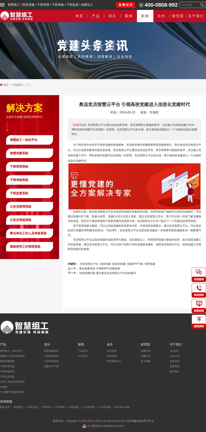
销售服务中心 (114, 361)
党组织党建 (119, 263)
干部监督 (72, 4)
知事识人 (87, 4)
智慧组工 (14, 4)
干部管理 (43, 4)
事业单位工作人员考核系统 (28, 233)
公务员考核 (105, 407)
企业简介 (175, 350)
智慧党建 (28, 4)
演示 (112, 16)
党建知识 (146, 356)
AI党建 (3, 386)
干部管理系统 (19, 166)
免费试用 (125, 4)
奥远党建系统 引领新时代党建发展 (99, 268)
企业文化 (175, 356)
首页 (80, 16)
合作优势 (112, 350)
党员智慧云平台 (89, 263)
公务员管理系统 (20, 206)
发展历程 (175, 361)
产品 (96, 16)
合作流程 (112, 356)
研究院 (178, 16)
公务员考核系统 (20, 220)
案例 (129, 16)
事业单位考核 (122, 407)
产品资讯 (17, 84)
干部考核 (58, 4)
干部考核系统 (19, 179)
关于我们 (196, 16)
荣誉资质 (175, 366)
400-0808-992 (161, 5)
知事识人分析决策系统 (12, 356)
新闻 (145, 16)
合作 (162, 16)
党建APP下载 (135, 263)
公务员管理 (88, 407)
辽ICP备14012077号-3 (139, 420)
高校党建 (105, 263)
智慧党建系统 (19, 153)
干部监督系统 (19, 193)
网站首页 (5, 407)
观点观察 (146, 361)
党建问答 (146, 350)
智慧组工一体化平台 (23, 139)
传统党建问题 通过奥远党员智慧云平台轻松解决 (107, 273)
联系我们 (175, 371)
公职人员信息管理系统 (12, 381)
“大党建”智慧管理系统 (12, 392)
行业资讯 (83, 356)
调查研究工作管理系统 (25, 246)
